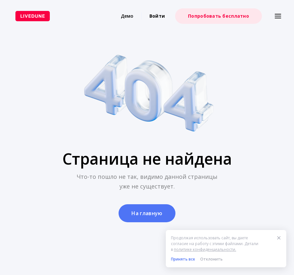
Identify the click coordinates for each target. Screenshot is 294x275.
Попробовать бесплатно (218, 16)
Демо (127, 16)
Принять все (183, 259)
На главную (146, 213)
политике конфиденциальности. (205, 249)
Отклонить (211, 259)
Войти (157, 16)
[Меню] (278, 16)
